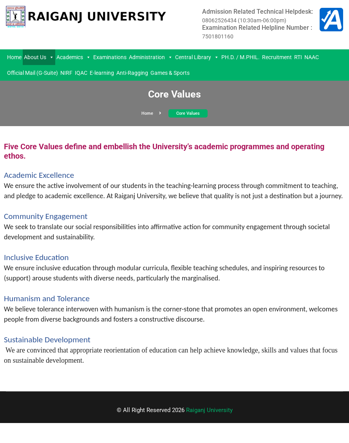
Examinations (110, 57)
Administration (151, 57)
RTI (298, 57)
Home (14, 57)
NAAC (311, 57)
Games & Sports (170, 73)
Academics (73, 57)
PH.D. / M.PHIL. (240, 57)
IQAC (81, 73)
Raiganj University (209, 410)
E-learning (102, 73)
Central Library (197, 57)
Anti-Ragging (132, 73)
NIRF (66, 73)
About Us (39, 57)
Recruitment (277, 57)
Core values (188, 113)
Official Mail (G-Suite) (32, 73)
